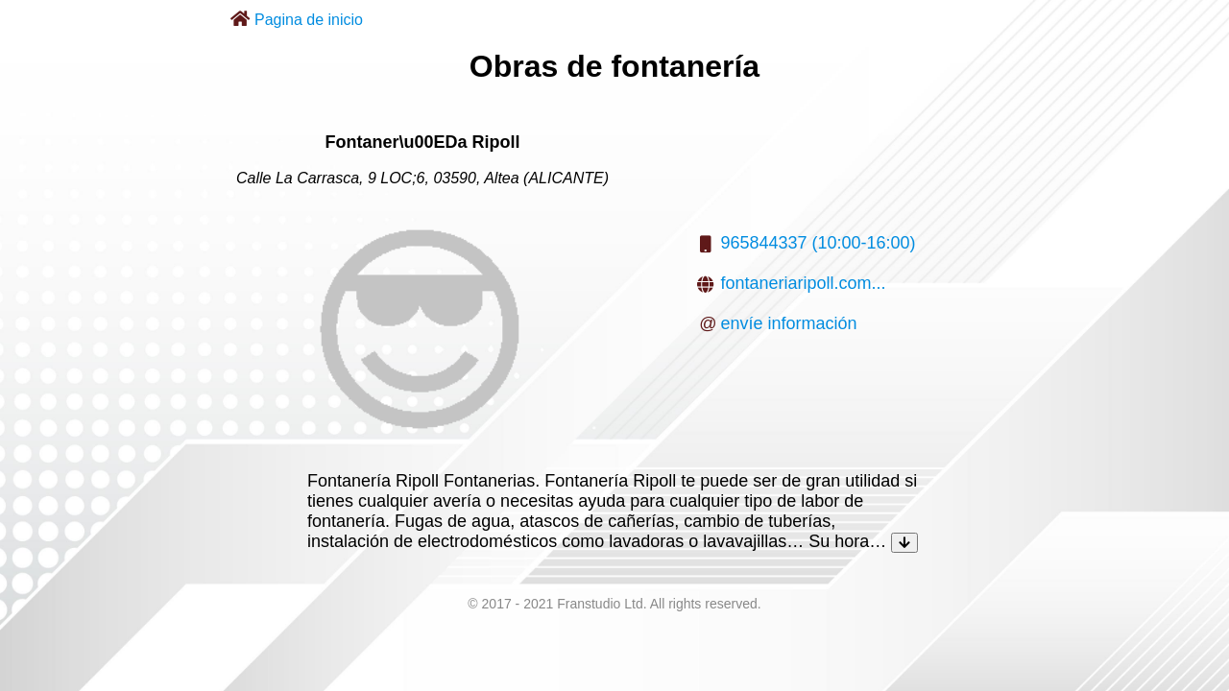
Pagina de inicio (308, 20)
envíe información (788, 323)
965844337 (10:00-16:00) (817, 242)
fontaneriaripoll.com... (802, 283)
